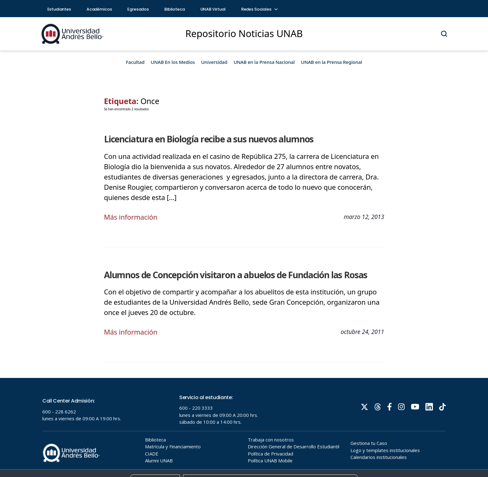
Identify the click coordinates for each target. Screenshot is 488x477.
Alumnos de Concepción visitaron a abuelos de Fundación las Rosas (235, 275)
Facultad (135, 62)
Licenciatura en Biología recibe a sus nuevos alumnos (208, 139)
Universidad (214, 62)
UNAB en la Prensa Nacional (264, 62)
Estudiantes (59, 9)
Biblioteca (174, 9)
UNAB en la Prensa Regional (331, 62)
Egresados (138, 9)
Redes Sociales (259, 9)
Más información (130, 217)
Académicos (99, 9)
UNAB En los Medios (173, 62)
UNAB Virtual (213, 9)
